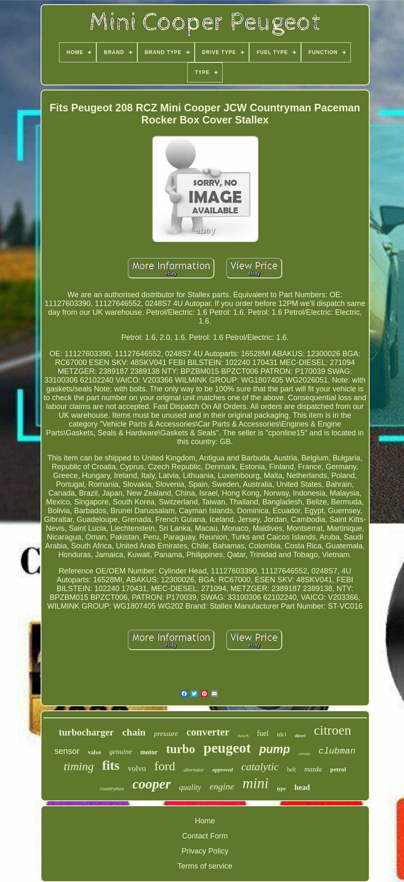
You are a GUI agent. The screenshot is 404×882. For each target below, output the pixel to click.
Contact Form (205, 836)
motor (149, 752)
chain (134, 732)
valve (94, 752)
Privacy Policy (204, 851)
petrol (338, 769)
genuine (120, 752)
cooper (151, 784)
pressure (166, 734)
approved (222, 769)
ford (164, 766)
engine (222, 786)
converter (207, 732)
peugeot (227, 748)
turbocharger (86, 732)
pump (274, 749)
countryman (112, 789)
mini (255, 783)
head (302, 787)
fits (110, 765)
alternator (194, 770)
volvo (137, 768)
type (281, 788)
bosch (243, 735)
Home (205, 821)
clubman (337, 751)
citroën (304, 753)
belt (291, 769)
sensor (67, 751)
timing (79, 766)
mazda (313, 769)
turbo (180, 749)
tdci (282, 734)
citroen (332, 730)
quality (190, 787)
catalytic (260, 767)
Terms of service (205, 866)
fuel (263, 733)
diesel (300, 735)
